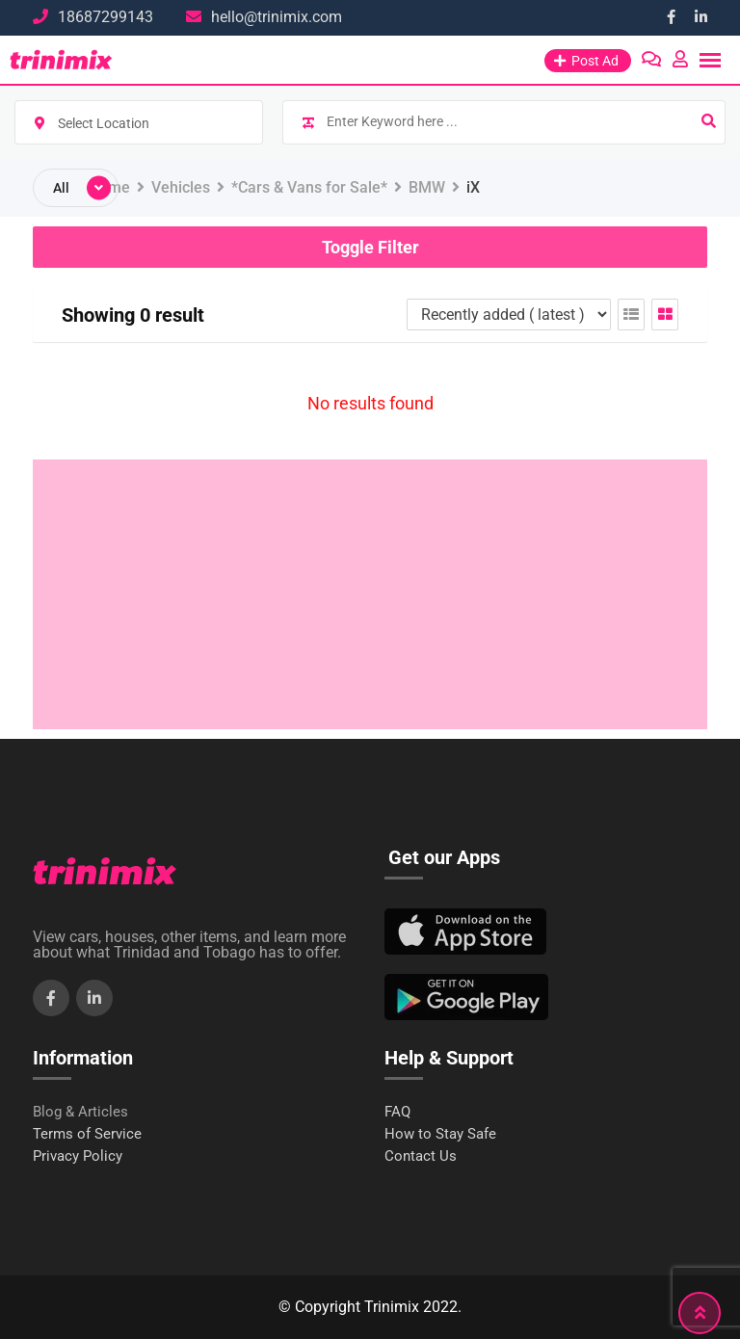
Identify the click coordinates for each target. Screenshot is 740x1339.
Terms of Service (87, 1134)
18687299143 (105, 17)
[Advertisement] (370, 594)
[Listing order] (509, 314)
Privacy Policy (77, 1156)
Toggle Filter (370, 247)
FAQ (397, 1112)
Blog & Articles (80, 1112)
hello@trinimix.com (276, 17)
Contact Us (420, 1156)
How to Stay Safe (440, 1134)
